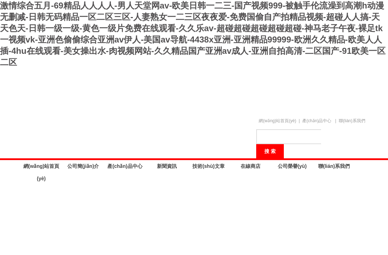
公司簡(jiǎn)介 (83, 166)
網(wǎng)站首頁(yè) (277, 120)
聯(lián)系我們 (352, 120)
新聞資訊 (167, 166)
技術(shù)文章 (208, 166)
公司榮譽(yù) (292, 166)
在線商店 (250, 166)
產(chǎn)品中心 (316, 120)
